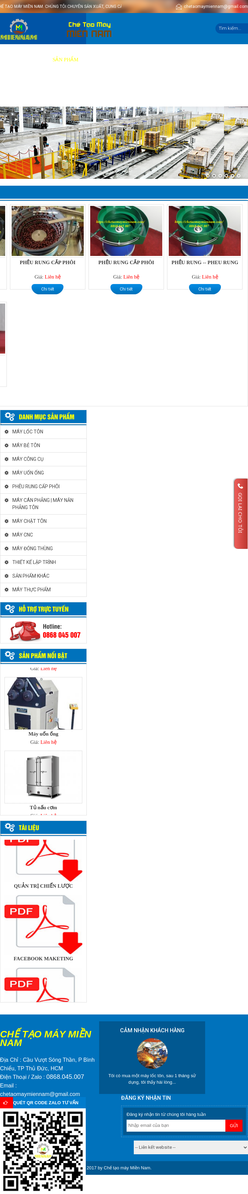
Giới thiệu (32, 59)
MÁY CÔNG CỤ (28, 459)
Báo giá (124, 59)
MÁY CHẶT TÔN (29, 521)
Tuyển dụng (181, 59)
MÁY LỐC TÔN (27, 431)
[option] (43, 713)
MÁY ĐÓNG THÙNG (32, 548)
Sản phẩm (65, 59)
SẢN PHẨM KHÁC (30, 576)
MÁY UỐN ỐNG (28, 473)
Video (150, 59)
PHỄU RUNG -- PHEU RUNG (205, 262)
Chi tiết (47, 289)
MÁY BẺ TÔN (26, 445)
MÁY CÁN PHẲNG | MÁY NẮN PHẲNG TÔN (42, 503)
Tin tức (214, 59)
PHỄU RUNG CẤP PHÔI (48, 262)
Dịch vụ (96, 59)
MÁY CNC (22, 535)
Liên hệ (13, 91)
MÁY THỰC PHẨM (31, 589)
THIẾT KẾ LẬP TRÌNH (34, 562)
